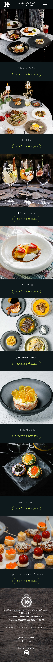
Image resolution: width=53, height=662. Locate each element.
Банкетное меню (26, 502)
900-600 (26, 2)
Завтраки (26, 285)
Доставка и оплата (26, 638)
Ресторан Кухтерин (7, 4)
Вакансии (26, 641)
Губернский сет (26, 67)
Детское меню (26, 429)
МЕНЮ (26, 140)
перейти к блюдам (26, 74)
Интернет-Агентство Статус (35, 627)
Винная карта (26, 212)
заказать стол (26, 6)
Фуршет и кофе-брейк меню (26, 574)
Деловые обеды (26, 357)
